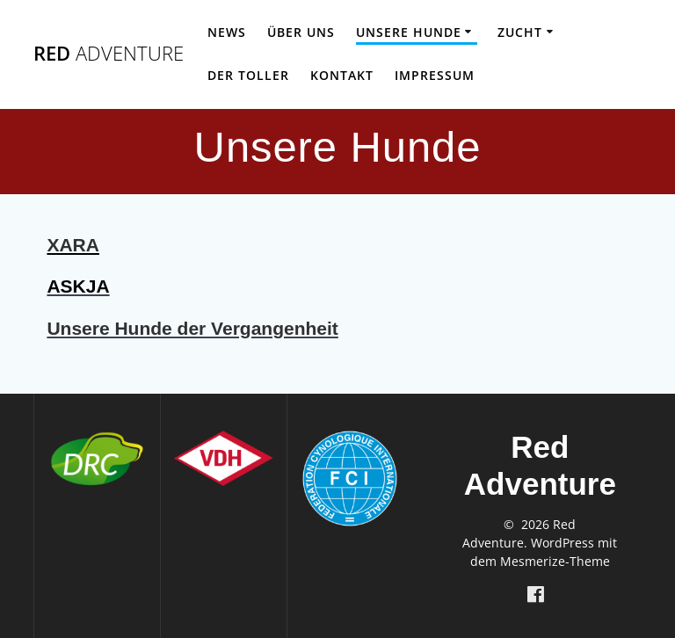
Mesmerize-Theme (555, 561)
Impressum (435, 75)
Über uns (301, 32)
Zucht (519, 32)
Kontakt (342, 75)
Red (108, 53)
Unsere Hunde (408, 32)
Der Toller (248, 75)
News (226, 32)
